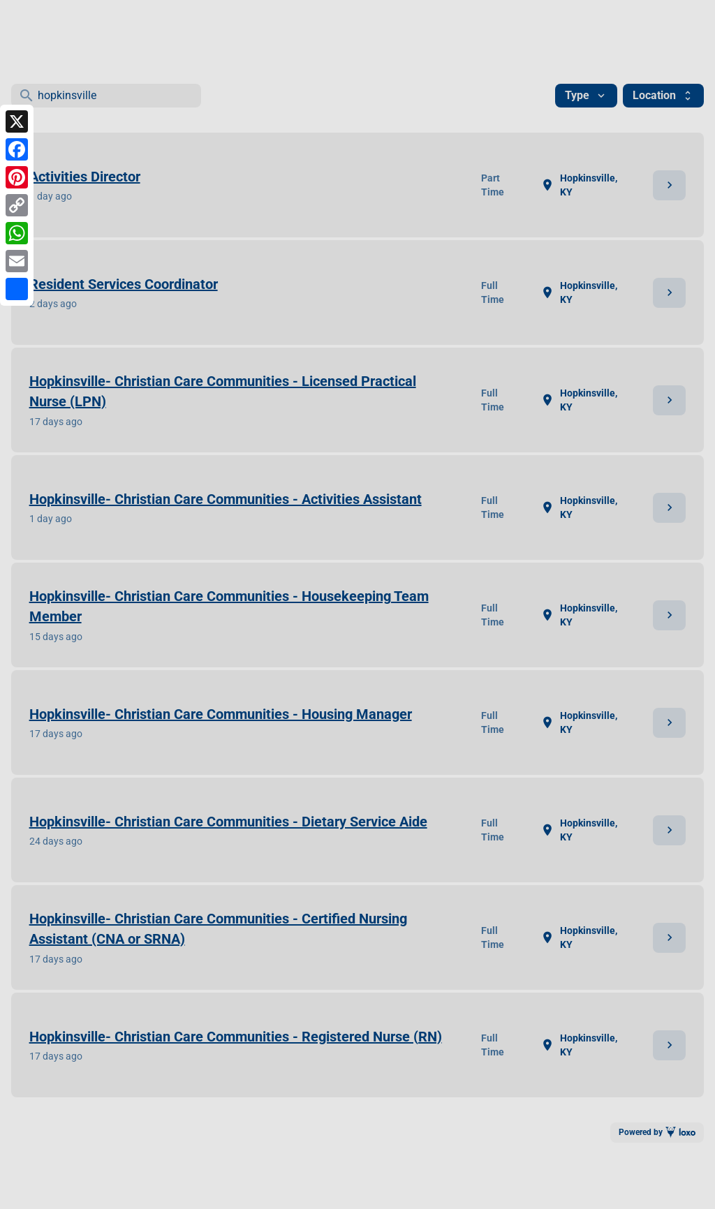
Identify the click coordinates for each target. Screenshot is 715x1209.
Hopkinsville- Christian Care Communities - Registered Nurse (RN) (235, 1036)
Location (663, 95)
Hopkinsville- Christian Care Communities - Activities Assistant (225, 499)
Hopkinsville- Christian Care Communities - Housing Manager (220, 714)
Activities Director (84, 176)
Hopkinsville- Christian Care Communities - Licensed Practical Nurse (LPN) (222, 391)
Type (586, 95)
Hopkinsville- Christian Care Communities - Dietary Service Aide (228, 821)
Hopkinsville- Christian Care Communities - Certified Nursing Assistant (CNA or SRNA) (218, 928)
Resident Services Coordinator (123, 284)
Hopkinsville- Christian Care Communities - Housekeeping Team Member (229, 606)
